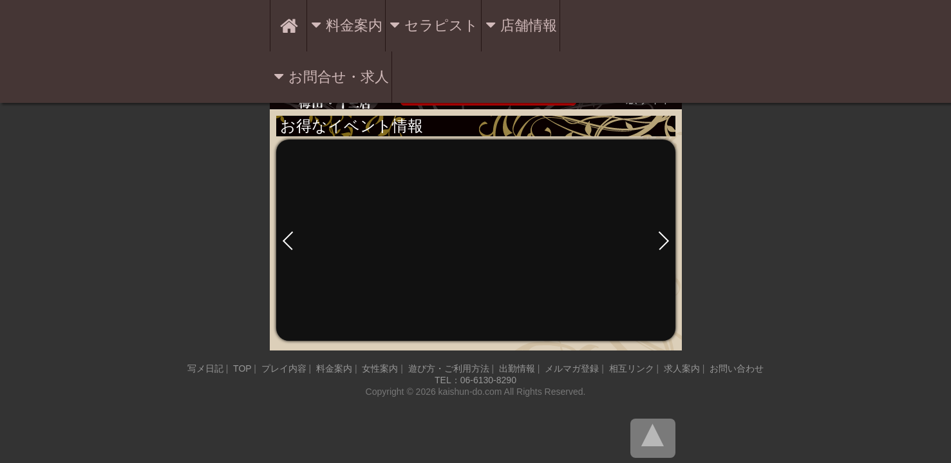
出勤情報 (517, 368)
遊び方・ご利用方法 (448, 368)
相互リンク (631, 368)
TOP (242, 368)
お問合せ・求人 (338, 77)
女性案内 (380, 368)
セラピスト (441, 25)
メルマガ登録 (572, 368)
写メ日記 (205, 368)
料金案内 (354, 25)
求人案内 (682, 368)
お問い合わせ (737, 368)
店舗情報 (528, 25)
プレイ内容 (283, 368)
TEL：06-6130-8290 (475, 380)
